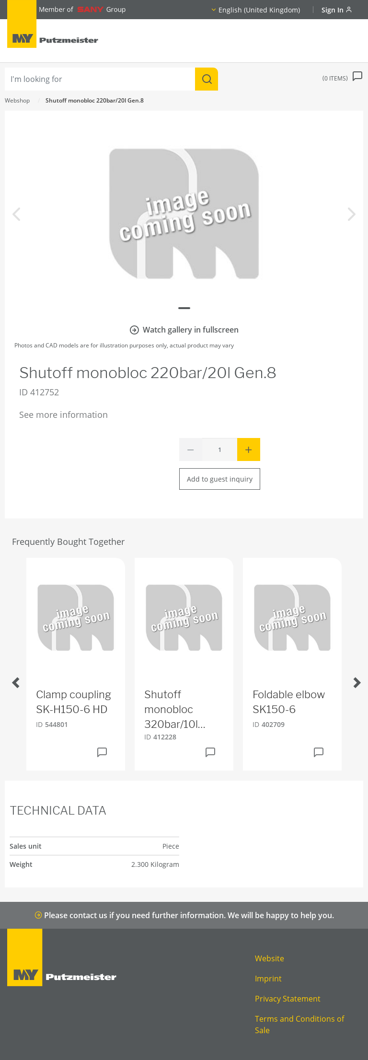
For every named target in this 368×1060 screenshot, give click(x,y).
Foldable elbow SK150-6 (289, 701)
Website (269, 958)
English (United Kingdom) (259, 9)
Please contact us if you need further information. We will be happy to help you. (184, 915)
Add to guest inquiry (220, 479)
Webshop (17, 100)
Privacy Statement (288, 998)
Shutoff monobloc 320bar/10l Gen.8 (171, 709)
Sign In (337, 9)
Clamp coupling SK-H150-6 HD (73, 701)
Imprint (268, 978)
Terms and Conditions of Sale (299, 1025)
